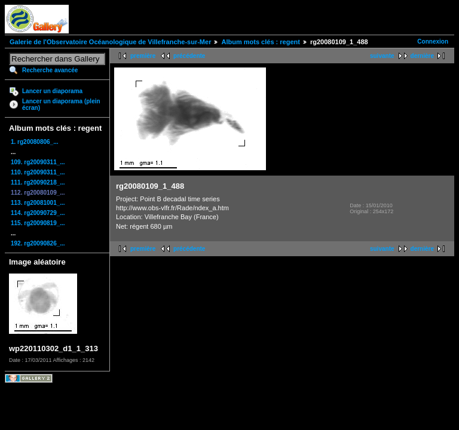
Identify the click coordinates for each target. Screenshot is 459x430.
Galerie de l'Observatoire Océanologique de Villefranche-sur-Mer (110, 41)
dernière (422, 56)
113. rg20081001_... (38, 202)
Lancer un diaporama (52, 91)
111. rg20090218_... (38, 182)
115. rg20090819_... (38, 223)
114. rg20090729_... (38, 213)
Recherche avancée (50, 70)
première (142, 56)
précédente (189, 56)
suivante (382, 56)
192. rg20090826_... (38, 243)
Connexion (432, 41)
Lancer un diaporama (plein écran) (61, 104)
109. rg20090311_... (38, 162)
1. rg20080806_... (35, 142)
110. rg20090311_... (38, 172)
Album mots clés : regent (260, 41)
